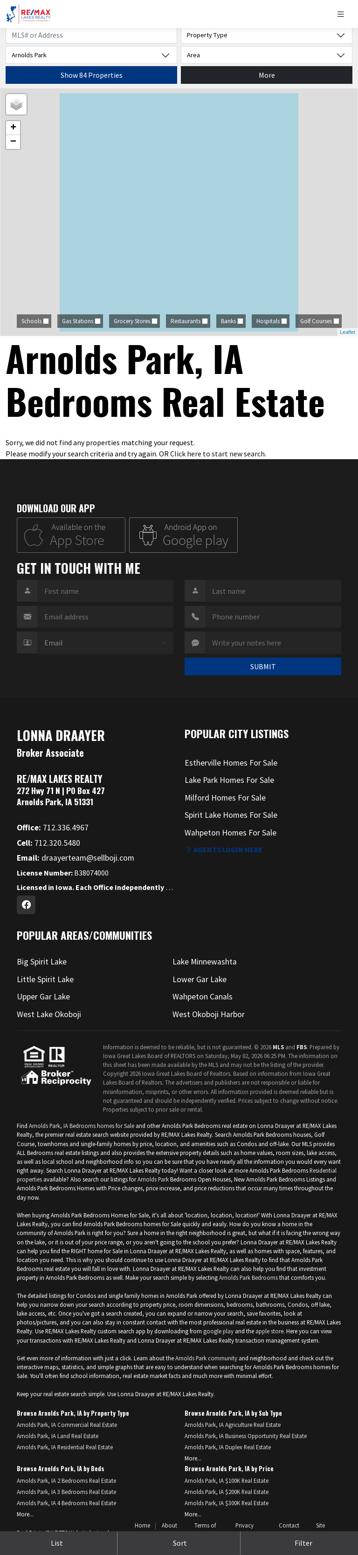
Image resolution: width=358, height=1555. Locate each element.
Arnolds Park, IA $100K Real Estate (226, 1480)
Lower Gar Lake (199, 979)
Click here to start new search (217, 453)
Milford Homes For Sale (225, 798)
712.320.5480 (48, 843)
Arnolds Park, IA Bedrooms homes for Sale (81, 1125)
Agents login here (224, 849)
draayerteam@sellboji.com (75, 858)
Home (142, 1525)
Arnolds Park (154, 1179)
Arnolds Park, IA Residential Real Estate (65, 1447)
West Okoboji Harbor (208, 1014)
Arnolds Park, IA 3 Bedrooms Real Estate (66, 1491)
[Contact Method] (105, 643)
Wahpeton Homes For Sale (230, 833)
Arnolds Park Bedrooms (248, 1277)
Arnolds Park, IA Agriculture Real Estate (233, 1424)
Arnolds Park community (206, 1358)
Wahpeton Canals (202, 996)
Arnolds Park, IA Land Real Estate (57, 1436)
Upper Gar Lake (43, 996)
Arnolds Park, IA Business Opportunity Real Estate (246, 1436)
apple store (269, 1331)
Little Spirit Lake (45, 979)
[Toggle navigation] (344, 14)
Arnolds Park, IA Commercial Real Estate (67, 1424)
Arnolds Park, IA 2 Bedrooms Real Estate (66, 1480)
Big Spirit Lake (42, 962)
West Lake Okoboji (49, 1014)
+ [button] (13, 128)
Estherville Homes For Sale (231, 763)
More (267, 75)
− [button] (13, 142)
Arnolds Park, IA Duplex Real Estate (228, 1447)
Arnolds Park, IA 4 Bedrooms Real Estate (66, 1503)
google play (218, 1331)
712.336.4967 (53, 827)
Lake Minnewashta (204, 962)
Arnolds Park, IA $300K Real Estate (226, 1503)
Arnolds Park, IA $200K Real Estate (226, 1491)
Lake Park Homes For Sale (229, 780)
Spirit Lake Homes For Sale (231, 815)
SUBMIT (263, 666)
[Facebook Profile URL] (26, 905)
